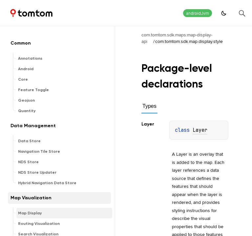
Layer (200, 130)
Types (149, 106)
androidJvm (197, 13)
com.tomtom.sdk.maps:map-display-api (176, 38)
